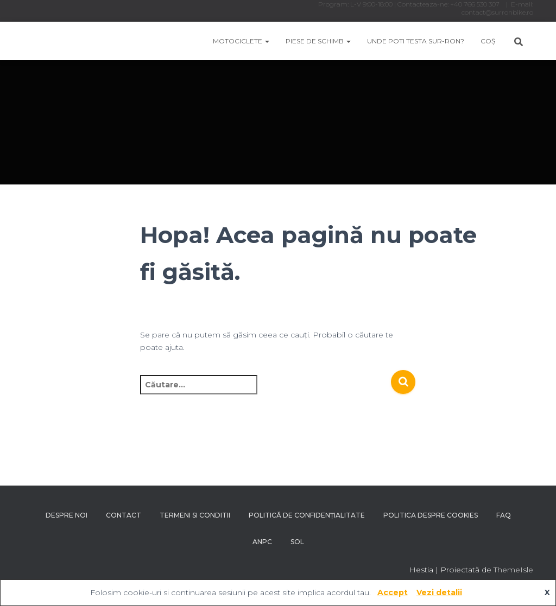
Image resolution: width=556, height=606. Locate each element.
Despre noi (66, 515)
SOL (297, 542)
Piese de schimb (318, 41)
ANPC (262, 542)
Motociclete (241, 41)
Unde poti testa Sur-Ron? (415, 41)
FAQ (503, 515)
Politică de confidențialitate (307, 515)
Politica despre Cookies (430, 515)
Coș (488, 41)
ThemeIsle (513, 570)
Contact (123, 515)
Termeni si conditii (195, 515)
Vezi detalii (439, 592)
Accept (392, 592)
